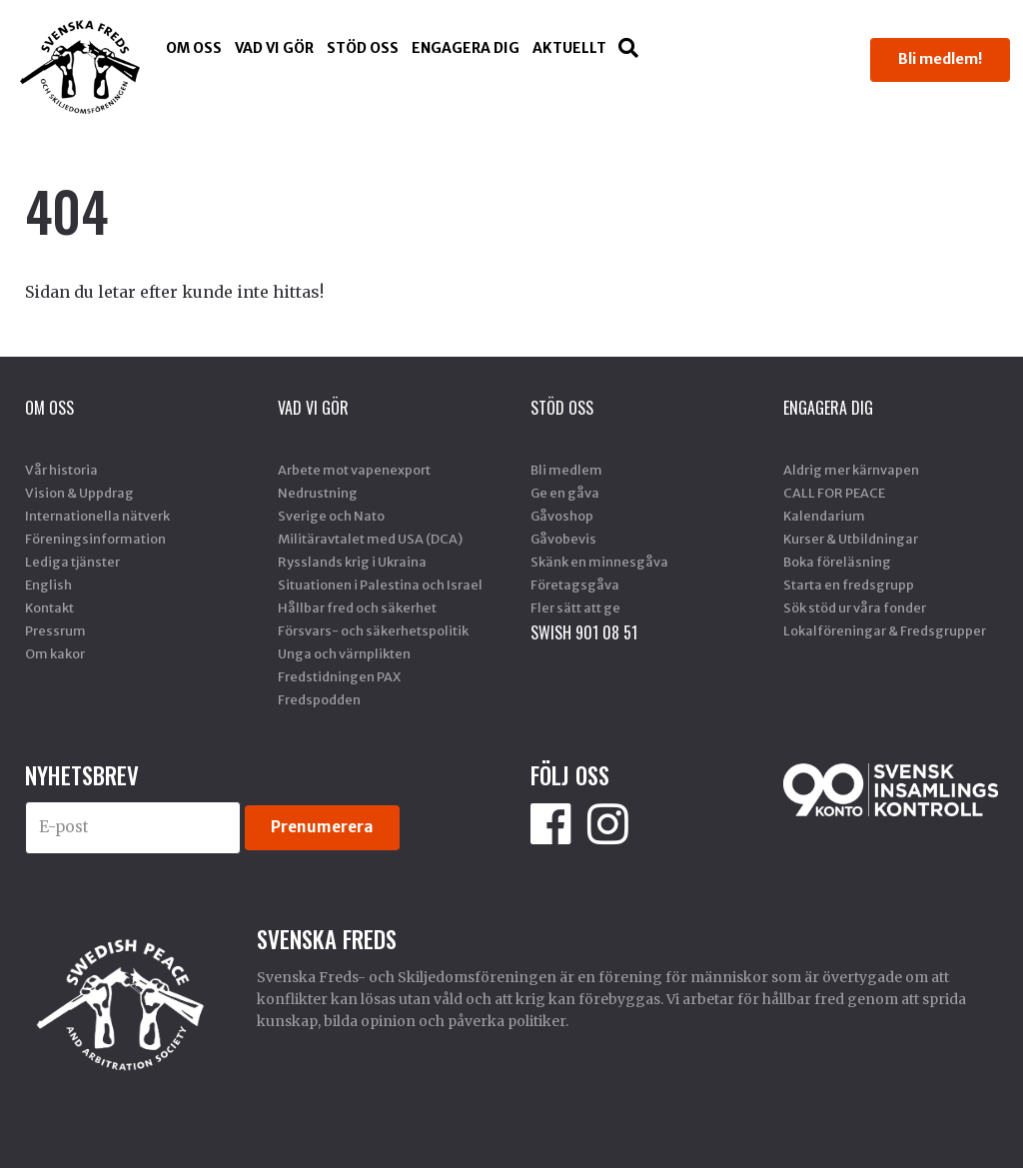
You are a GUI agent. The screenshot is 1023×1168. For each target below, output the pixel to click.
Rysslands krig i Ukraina (352, 562)
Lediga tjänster (72, 562)
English (48, 584)
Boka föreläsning (837, 562)
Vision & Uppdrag (79, 493)
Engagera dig (465, 48)
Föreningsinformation (95, 539)
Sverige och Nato (331, 516)
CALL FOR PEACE (834, 493)
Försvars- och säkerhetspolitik (373, 630)
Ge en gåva (564, 493)
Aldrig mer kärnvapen (851, 470)
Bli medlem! (940, 59)
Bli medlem (566, 470)
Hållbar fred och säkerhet (357, 607)
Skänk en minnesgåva (599, 562)
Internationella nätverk (97, 516)
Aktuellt (569, 48)
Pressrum (55, 630)
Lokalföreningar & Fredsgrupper (884, 630)
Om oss (194, 48)
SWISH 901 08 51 (583, 632)
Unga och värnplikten (344, 653)
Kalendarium (824, 516)
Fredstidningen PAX (339, 676)
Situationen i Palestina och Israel (380, 584)
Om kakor (55, 653)
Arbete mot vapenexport (354, 470)
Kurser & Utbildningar (850, 539)
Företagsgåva (574, 584)
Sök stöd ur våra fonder (854, 607)
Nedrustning (318, 493)
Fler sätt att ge (575, 607)
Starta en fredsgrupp (848, 584)
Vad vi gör (274, 48)
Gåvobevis (563, 539)
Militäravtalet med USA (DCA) (370, 539)
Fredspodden (319, 699)
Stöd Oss (363, 48)
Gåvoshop (561, 516)
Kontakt (49, 607)
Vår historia (61, 470)
